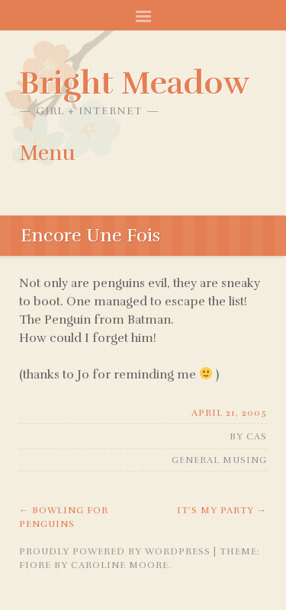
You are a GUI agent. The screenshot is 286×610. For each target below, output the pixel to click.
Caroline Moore (120, 565)
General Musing (219, 460)
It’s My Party (222, 510)
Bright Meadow (134, 83)
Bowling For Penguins (63, 517)
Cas (256, 436)
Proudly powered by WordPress (114, 551)
